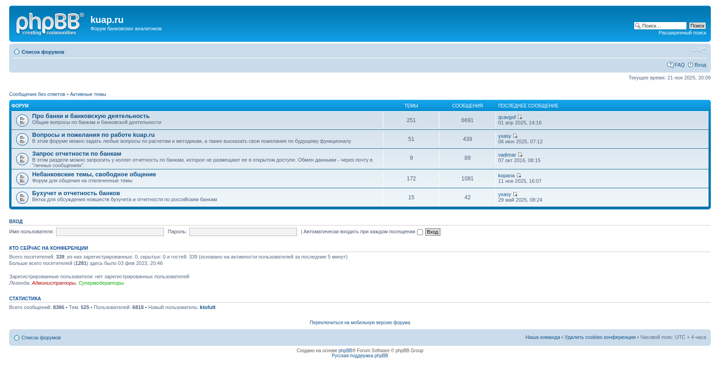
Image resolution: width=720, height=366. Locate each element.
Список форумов (43, 52)
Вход (700, 65)
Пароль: (177, 231)
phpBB (345, 350)
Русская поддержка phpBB (360, 355)
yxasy (504, 136)
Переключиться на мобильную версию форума (360, 322)
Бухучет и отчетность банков (76, 193)
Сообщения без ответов (37, 94)
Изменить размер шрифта (699, 50)
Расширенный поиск (682, 32)
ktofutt (207, 307)
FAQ (680, 65)
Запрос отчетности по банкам (76, 153)
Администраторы (53, 283)
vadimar (507, 155)
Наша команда (542, 337)
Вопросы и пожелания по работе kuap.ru (93, 134)
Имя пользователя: (31, 231)
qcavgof (507, 117)
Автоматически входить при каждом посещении (363, 231)
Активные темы (88, 94)
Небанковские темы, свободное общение (94, 174)
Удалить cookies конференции (600, 337)
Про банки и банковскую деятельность (91, 116)
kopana (506, 175)
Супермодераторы (101, 283)
